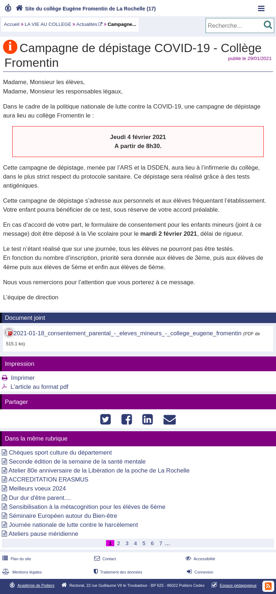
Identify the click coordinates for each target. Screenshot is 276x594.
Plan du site (16, 559)
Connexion (199, 572)
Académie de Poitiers (35, 585)
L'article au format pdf (39, 386)
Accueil (11, 24)
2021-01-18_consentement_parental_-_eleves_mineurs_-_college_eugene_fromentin (127, 333)
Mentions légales (21, 572)
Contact (104, 559)
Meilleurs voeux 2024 (37, 488)
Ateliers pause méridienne (43, 533)
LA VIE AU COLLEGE (48, 24)
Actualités (86, 24)
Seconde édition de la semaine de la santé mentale (77, 461)
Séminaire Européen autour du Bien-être (63, 515)
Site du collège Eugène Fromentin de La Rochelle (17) (85, 8)
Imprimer (22, 377)
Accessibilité (199, 559)
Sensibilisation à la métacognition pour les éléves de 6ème (87, 506)
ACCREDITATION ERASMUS (48, 479)
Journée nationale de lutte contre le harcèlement (73, 524)
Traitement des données (117, 572)
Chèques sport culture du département (60, 452)
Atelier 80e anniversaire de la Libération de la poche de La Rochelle (99, 470)
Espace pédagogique (238, 585)
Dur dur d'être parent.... (40, 497)
